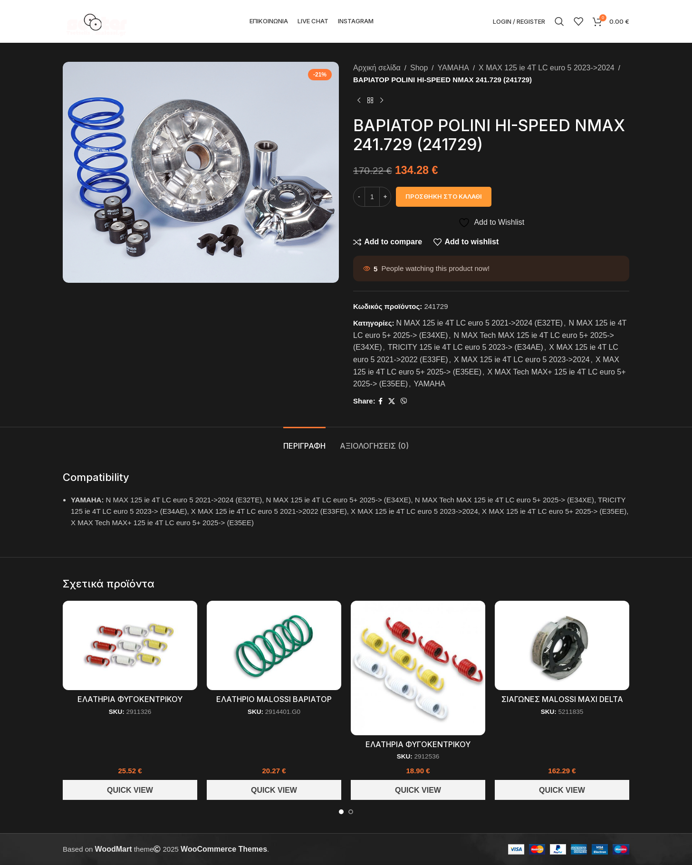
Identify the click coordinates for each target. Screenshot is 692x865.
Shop (419, 68)
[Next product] (381, 100)
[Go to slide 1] (341, 811)
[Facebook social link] (380, 401)
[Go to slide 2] (350, 811)
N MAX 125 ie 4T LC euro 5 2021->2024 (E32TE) (479, 323)
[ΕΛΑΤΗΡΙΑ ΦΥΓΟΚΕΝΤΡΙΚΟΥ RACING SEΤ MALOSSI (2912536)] (418, 668)
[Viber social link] (404, 401)
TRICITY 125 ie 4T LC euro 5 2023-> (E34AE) (465, 347)
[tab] (304, 441)
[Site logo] (96, 21)
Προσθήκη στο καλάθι (443, 196)
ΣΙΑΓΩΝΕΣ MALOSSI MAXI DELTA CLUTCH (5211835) (562, 704)
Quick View (130, 790)
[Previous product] (359, 100)
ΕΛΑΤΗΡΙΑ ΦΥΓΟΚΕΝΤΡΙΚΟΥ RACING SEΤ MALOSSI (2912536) (418, 749)
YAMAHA (453, 68)
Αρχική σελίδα (377, 68)
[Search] (559, 21)
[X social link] (391, 401)
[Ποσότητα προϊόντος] (372, 197)
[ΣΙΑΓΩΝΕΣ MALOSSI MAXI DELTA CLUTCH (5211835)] (562, 646)
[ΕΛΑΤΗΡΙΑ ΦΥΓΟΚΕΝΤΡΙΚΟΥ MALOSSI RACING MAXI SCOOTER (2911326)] (130, 646)
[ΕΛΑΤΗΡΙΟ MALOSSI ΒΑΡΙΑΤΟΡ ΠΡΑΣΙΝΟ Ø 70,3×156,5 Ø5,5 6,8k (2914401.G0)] (274, 646)
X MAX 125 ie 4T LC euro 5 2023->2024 (547, 68)
